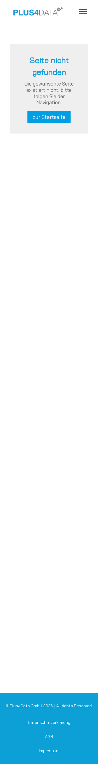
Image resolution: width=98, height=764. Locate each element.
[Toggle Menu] (83, 11)
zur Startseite (49, 117)
